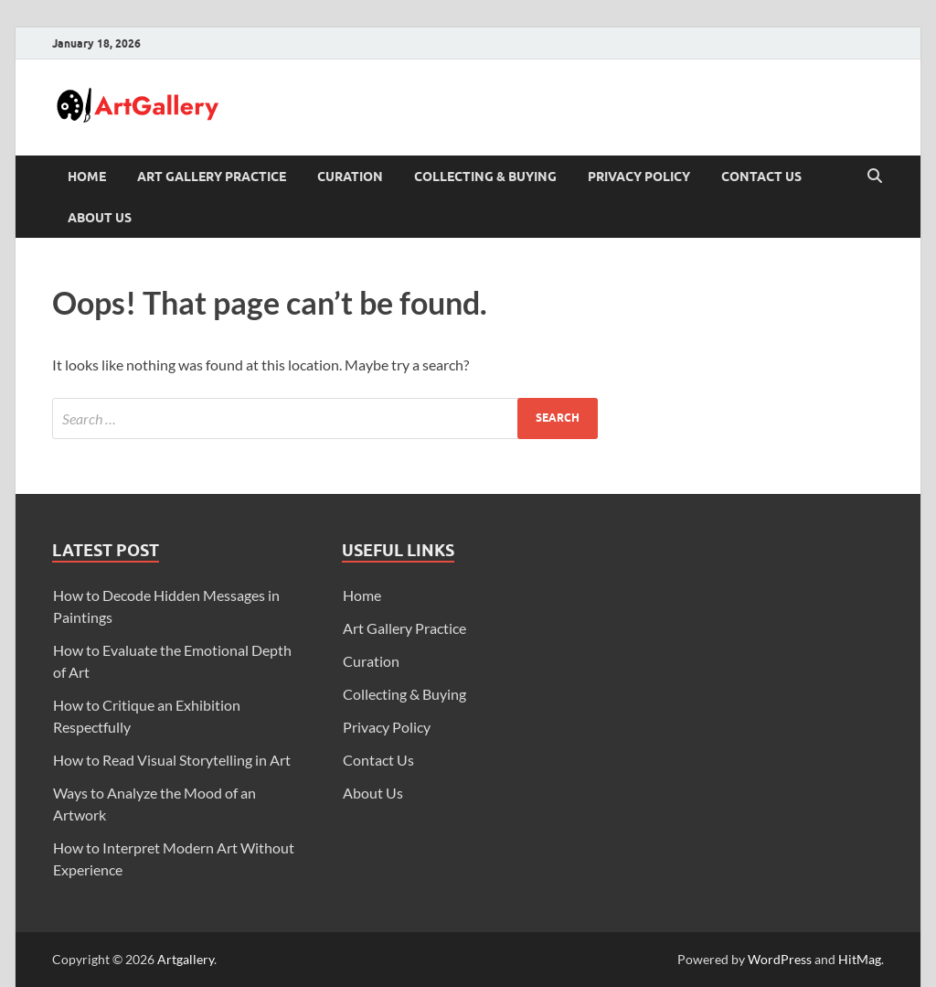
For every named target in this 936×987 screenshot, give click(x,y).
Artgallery (185, 959)
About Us (100, 217)
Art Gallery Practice (211, 176)
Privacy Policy (639, 176)
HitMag (859, 959)
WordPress (780, 959)
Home (87, 176)
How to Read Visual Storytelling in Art (172, 759)
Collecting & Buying (485, 176)
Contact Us (761, 176)
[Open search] (874, 177)
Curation (350, 176)
